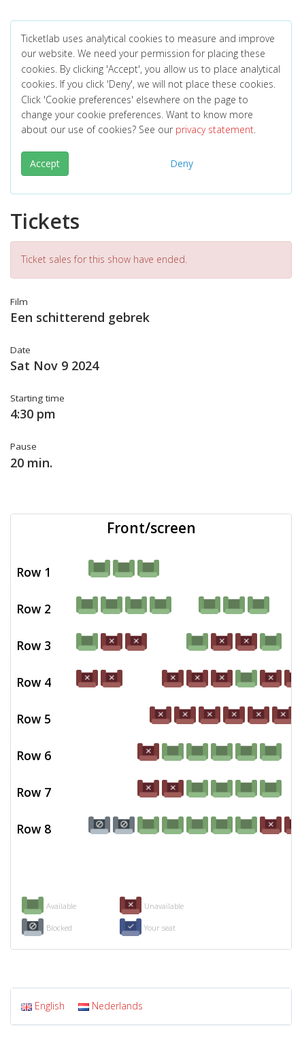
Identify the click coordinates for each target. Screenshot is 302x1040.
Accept (45, 163)
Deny (181, 163)
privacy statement (214, 129)
